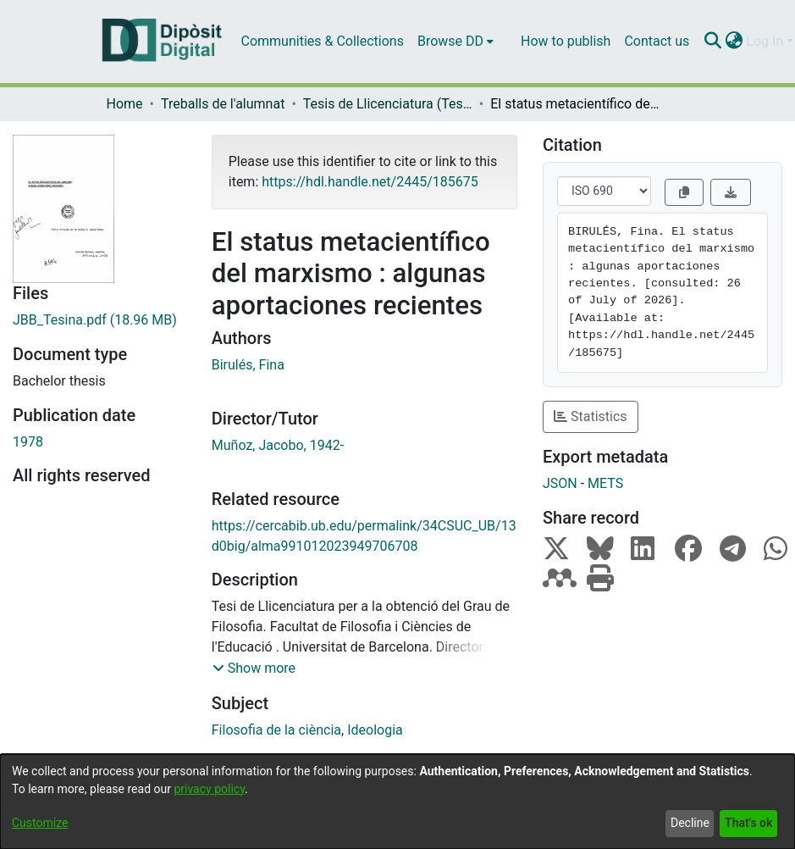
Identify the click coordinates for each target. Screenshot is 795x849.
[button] (254, 669)
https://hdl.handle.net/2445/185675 (370, 182)
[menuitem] (455, 41)
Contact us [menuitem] (656, 41)
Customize (40, 823)
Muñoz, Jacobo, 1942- (278, 445)
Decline (690, 823)
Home (125, 104)
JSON (560, 483)
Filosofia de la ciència (276, 730)
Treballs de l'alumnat (222, 104)
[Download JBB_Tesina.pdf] (99, 320)
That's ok (748, 823)
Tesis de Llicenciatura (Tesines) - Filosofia (387, 104)
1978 (28, 442)
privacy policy (209, 789)
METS (605, 483)
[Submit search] (712, 41)
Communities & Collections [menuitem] (322, 41)
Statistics (590, 416)
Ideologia (375, 730)
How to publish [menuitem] (565, 41)
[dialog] (397, 801)
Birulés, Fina (248, 365)
